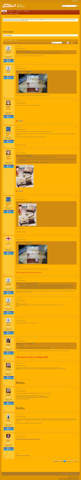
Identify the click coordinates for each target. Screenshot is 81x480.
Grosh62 (8, 420)
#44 (76, 414)
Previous (55, 461)
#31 (76, 46)
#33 (76, 100)
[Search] (69, 6)
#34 (76, 127)
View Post (29, 51)
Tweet (8, 61)
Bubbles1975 (8, 52)
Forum (6, 16)
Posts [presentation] (5, 40)
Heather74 (8, 106)
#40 (76, 318)
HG (8, 243)
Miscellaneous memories (17, 16)
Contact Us (67, 473)
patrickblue (8, 284)
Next (76, 461)
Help (62, 473)
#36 (76, 197)
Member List (11, 13)
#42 (76, 363)
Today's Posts (18, 11)
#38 (76, 278)
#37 (76, 237)
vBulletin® (73, 477)
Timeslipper (8, 369)
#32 (76, 66)
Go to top (76, 473)
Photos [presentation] (15, 40)
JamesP (8, 324)
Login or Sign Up (75, 0)
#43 (76, 388)
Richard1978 (8, 132)
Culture (10, 16)
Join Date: (6, 56)
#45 (76, 434)
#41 (76, 338)
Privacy (71, 473)
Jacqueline (8, 344)
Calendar (16, 13)
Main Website (26, 11)
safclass (8, 304)
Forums (4, 11)
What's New (10, 11)
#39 (76, 298)
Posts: (8, 57)
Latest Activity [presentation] (10, 40)
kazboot (8, 440)
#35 (76, 150)
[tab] (5, 40)
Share (8, 59)
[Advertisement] (40, 26)
